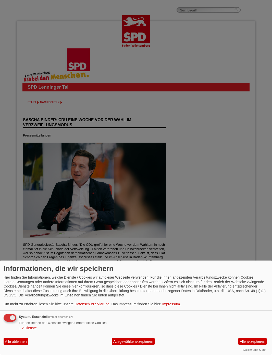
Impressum (171, 304)
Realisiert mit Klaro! (254, 349)
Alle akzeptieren (252, 341)
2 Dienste (28, 328)
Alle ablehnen (16, 341)
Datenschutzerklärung (92, 304)
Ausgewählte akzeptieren (133, 341)
